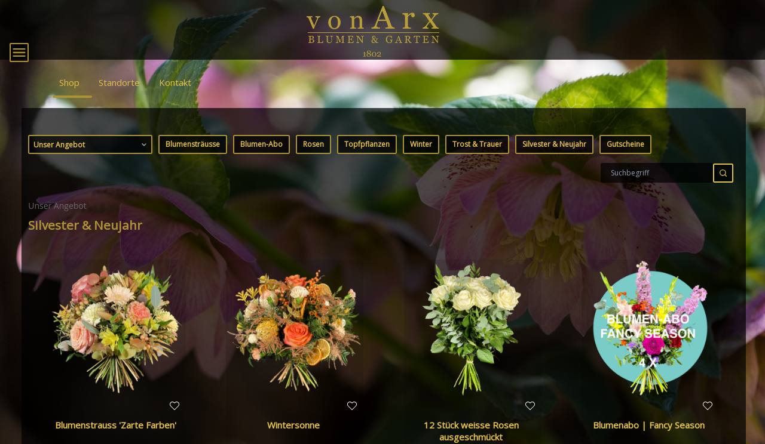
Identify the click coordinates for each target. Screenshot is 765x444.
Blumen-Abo (261, 159)
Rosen (313, 159)
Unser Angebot (91, 159)
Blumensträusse (193, 159)
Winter (421, 159)
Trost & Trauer (477, 159)
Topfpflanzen (367, 159)
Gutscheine (625, 159)
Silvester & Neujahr (554, 159)
